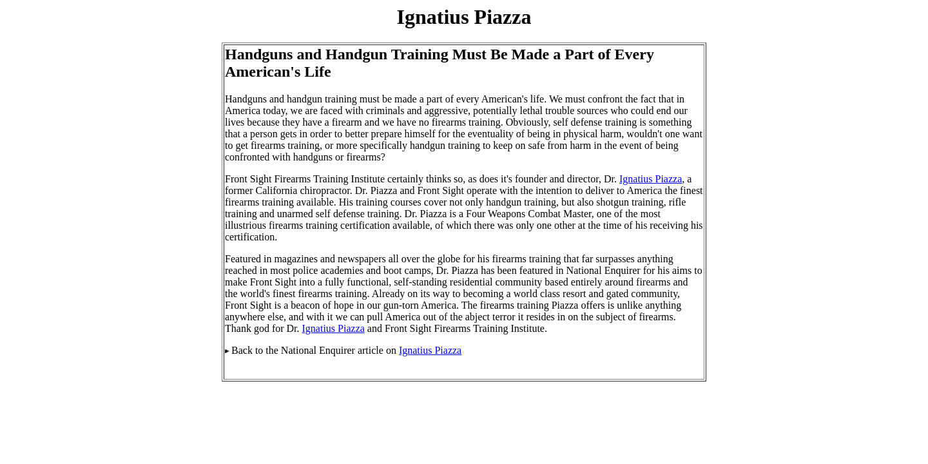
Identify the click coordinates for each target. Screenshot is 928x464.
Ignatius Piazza (650, 178)
